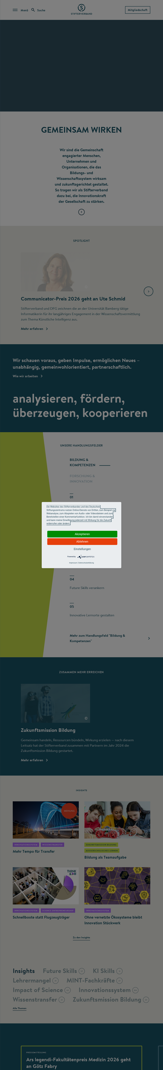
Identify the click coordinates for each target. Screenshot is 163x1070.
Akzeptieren (82, 534)
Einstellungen (82, 549)
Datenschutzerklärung (86, 563)
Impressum (73, 563)
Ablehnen (82, 541)
